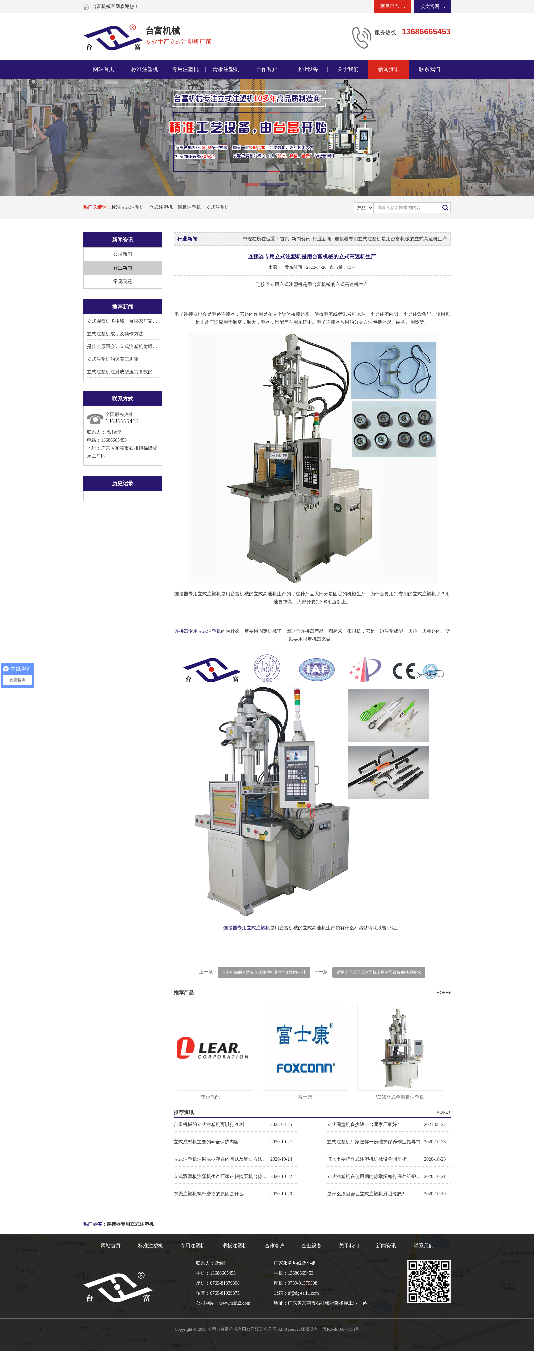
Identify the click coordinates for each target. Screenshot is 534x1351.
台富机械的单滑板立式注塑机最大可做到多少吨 (264, 972)
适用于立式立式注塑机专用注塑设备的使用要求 (379, 972)
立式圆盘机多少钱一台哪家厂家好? (123, 321)
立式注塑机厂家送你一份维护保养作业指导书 (374, 1141)
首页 (284, 238)
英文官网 (430, 6)
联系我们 (429, 69)
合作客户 (266, 69)
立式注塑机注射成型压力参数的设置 (124, 371)
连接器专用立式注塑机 (197, 631)
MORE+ (443, 992)
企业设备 (307, 69)
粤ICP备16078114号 (340, 1329)
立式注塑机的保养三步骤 (113, 359)
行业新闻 (122, 267)
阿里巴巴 (389, 6)
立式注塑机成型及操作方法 (115, 333)
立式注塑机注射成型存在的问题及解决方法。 (220, 1159)
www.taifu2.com (234, 1303)
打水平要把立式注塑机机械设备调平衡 (367, 1159)
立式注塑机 (161, 207)
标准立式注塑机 (127, 207)
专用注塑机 (185, 69)
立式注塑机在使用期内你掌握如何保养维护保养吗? (375, 1176)
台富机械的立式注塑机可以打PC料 (209, 1124)
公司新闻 (122, 254)
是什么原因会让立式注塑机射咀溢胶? (125, 346)
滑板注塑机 (226, 69)
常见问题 (122, 281)
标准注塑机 (144, 69)
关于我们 (348, 69)
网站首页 (103, 69)
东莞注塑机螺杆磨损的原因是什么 (209, 1193)
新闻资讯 (388, 69)
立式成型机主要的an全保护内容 (206, 1141)
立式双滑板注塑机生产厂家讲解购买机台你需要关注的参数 (222, 1176)
